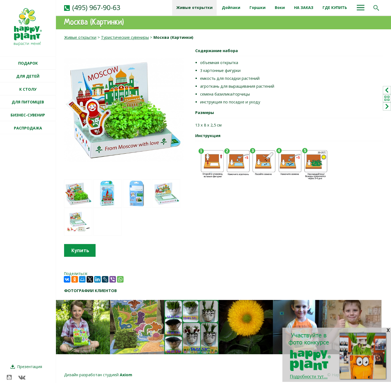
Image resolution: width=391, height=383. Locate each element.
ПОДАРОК (28, 63)
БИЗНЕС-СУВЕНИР (28, 115)
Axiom (126, 374)
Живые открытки (80, 37)
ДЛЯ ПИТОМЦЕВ (28, 102)
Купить (80, 250)
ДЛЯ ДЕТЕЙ (27, 76)
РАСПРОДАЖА (28, 128)
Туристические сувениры (125, 37)
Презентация (29, 366)
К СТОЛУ (27, 89)
